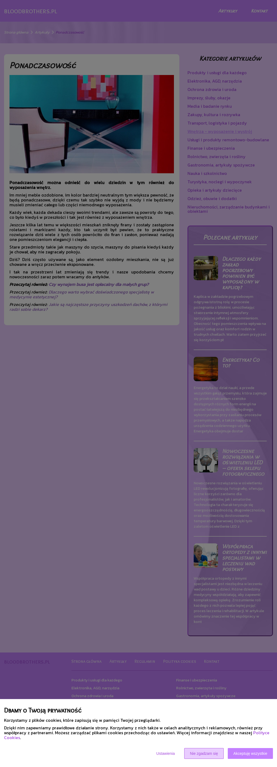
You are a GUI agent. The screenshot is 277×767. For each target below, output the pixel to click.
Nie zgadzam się (204, 753)
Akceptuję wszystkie (250, 753)
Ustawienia (165, 753)
